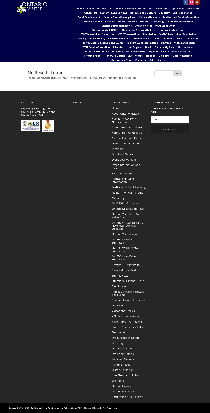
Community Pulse (165, 47)
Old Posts (164, 56)
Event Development (89, 17)
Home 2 (132, 21)
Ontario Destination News (116, 26)
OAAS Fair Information (180, 21)
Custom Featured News (113, 13)
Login (115, 408)
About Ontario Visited (99, 9)
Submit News (141, 39)
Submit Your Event (163, 39)
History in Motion (115, 56)
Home (80, 9)
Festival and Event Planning (99, 21)
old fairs (150, 56)
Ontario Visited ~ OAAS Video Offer (155, 26)
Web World (107, 408)
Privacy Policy (97, 39)
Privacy (82, 39)
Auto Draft (193, 9)
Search (177, 73)
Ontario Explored (182, 56)
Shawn (161, 60)
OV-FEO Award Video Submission (177, 34)
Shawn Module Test (119, 39)
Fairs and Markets (149, 17)
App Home (178, 9)
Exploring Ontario (159, 51)
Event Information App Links (119, 17)
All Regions (135, 47)
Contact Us (90, 13)
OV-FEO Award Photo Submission (137, 34)
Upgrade (166, 43)
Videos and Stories (184, 43)
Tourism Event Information (142, 43)
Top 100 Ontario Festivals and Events (102, 43)
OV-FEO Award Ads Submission (98, 34)
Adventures (162, 9)
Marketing (157, 21)
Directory (164, 13)
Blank (148, 47)
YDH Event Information (96, 47)
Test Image (192, 39)
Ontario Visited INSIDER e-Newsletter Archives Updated (124, 30)
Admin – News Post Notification (133, 9)
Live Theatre (135, 56)
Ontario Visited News (171, 30)
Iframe (144, 21)
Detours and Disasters (143, 13)
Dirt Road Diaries (182, 13)
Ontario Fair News (121, 60)
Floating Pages (93, 56)
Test (179, 39)
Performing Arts (144, 60)
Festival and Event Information (181, 17)
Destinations (185, 47)
